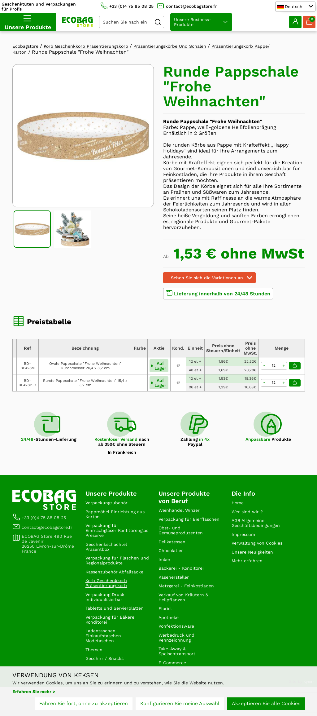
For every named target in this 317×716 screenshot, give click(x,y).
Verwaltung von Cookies (260, 548)
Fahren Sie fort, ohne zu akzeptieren (83, 706)
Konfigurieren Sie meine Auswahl (179, 706)
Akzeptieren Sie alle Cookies (266, 706)
